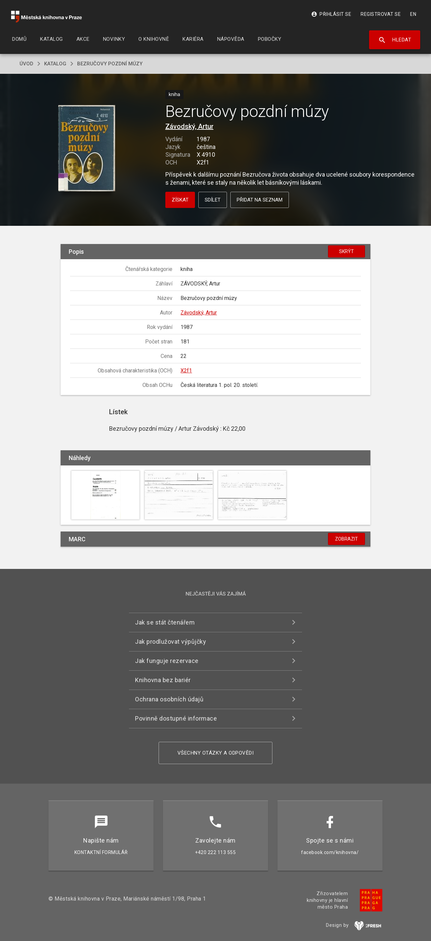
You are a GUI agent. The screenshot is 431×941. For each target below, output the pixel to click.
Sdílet (213, 200)
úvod (26, 64)
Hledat (394, 40)
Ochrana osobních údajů (169, 699)
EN (413, 14)
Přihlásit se (331, 14)
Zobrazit (346, 539)
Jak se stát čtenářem (165, 622)
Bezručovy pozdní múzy (109, 64)
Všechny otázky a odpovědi (215, 753)
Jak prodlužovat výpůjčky (170, 641)
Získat (180, 200)
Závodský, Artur (189, 126)
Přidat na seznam (260, 200)
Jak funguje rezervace (167, 660)
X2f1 (186, 370)
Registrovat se (381, 14)
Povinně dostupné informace (176, 718)
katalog (55, 64)
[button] (87, 149)
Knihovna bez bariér (163, 680)
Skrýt (346, 251)
